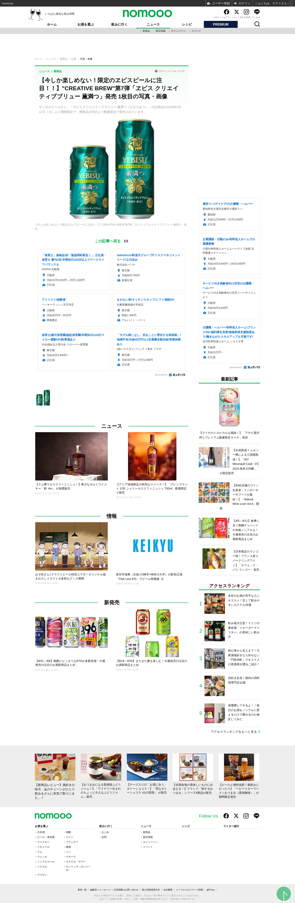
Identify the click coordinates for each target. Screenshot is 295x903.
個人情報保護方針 (151, 889)
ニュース (153, 24)
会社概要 (167, 889)
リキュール (43, 847)
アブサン (42, 875)
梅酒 (68, 847)
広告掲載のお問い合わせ (126, 889)
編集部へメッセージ (100, 889)
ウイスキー (43, 842)
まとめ (105, 832)
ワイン (69, 837)
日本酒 (41, 832)
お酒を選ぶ (85, 24)
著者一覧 (82, 889)
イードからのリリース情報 (189, 889)
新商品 (146, 30)
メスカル (42, 866)
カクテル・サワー (76, 861)
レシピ (187, 24)
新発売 (111, 602)
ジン (68, 851)
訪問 (104, 837)
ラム (39, 851)
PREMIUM (221, 24)
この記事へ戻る (111, 241)
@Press (210, 889)
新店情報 (161, 30)
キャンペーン (178, 30)
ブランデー (72, 842)
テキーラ (71, 856)
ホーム (52, 24)
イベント (196, 30)
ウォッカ (42, 856)
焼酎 (68, 832)
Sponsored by (161, 375)
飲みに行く (119, 24)
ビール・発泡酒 (45, 837)
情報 (112, 516)
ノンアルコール (45, 861)
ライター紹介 (231, 826)
